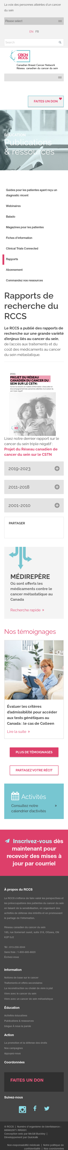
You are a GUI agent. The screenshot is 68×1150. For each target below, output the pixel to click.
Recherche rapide (25, 610)
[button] (60, 42)
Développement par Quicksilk (21, 1137)
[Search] (34, 42)
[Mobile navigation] (34, 21)
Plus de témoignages (34, 752)
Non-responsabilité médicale (23, 1145)
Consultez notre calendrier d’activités (28, 808)
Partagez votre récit (34, 770)
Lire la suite (16, 731)
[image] (20, 559)
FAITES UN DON (46, 101)
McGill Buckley (36, 1134)
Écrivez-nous (11, 957)
